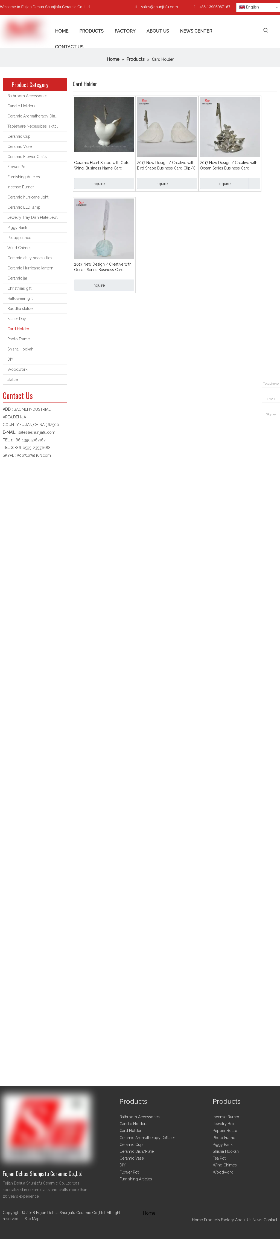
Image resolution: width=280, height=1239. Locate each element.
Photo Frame (18, 339)
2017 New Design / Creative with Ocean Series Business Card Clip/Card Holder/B (103, 267)
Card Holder (18, 329)
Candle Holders (21, 106)
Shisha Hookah (20, 349)
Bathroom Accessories (27, 96)
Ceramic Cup (19, 136)
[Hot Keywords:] (266, 30)
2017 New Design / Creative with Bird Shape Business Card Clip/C (166, 165)
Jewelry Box (224, 1124)
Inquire (89, 183)
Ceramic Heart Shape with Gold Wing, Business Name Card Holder (102, 165)
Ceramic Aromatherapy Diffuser (35, 116)
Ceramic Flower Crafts (27, 156)
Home (197, 1220)
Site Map (32, 1219)
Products (212, 1220)
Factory (227, 1220)
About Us (243, 1220)
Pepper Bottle (225, 1130)
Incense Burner (20, 187)
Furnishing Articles (23, 177)
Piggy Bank (17, 227)
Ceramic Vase (19, 146)
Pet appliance (19, 237)
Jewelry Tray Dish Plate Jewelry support (37, 217)
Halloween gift (20, 298)
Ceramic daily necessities (29, 258)
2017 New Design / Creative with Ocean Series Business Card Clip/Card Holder (228, 165)
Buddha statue (20, 308)
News (257, 1220)
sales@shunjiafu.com (159, 7)
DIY (10, 359)
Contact (270, 1220)
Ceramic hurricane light (27, 197)
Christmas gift (19, 288)
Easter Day (16, 319)
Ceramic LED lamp (23, 207)
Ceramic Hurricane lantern (30, 268)
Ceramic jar (17, 278)
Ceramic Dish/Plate (136, 1151)
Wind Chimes (19, 248)
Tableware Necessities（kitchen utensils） (37, 126)
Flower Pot (17, 167)
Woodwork (17, 369)
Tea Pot (219, 1158)
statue (12, 379)
